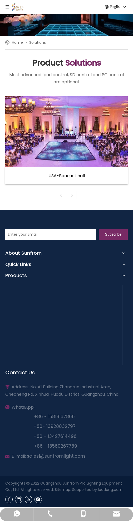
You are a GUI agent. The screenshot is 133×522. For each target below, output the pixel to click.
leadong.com (110, 489)
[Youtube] (28, 499)
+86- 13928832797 (55, 426)
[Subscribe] (113, 234)
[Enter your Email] (50, 234)
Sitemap (62, 489)
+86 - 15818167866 (54, 416)
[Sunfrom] (66, 25)
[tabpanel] (66, 140)
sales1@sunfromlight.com (56, 456)
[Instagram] (38, 499)
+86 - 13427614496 (55, 436)
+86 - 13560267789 (55, 446)
